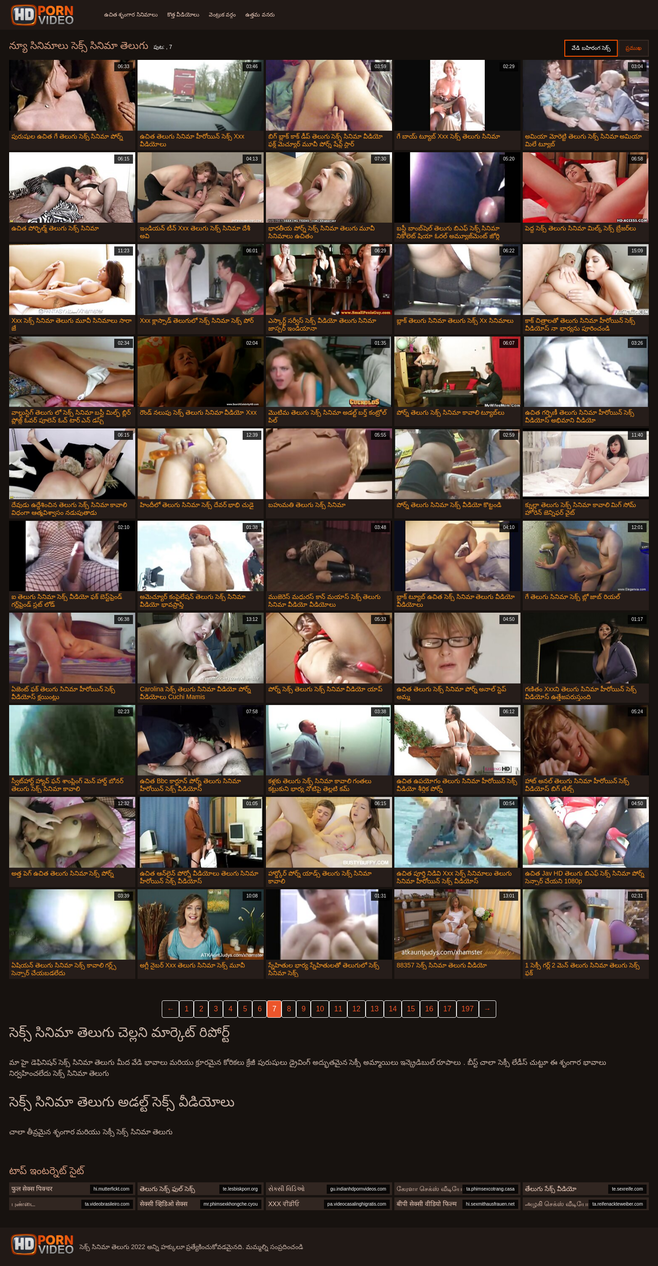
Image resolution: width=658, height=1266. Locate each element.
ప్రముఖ (634, 48)
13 (375, 1009)
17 (447, 1009)
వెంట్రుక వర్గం (225, 14)
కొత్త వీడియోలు (185, 14)
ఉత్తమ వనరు (263, 14)
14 (393, 1009)
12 (356, 1009)
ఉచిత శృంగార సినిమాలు (131, 14)
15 (411, 1009)
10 (320, 1009)
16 (429, 1009)
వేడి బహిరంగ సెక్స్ (591, 48)
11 (338, 1009)
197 (468, 1009)
